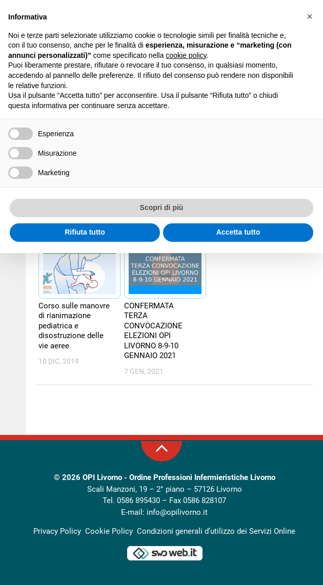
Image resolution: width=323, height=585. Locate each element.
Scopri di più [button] (162, 207)
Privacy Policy (57, 531)
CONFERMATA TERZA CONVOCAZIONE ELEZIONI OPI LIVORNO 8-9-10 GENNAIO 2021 (153, 331)
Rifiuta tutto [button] (85, 232)
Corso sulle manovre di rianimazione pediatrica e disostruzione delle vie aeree (74, 325)
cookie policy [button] (186, 55)
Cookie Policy (109, 531)
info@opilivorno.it (177, 512)
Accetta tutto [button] (238, 232)
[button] (309, 16)
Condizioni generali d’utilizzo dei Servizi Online (216, 531)
